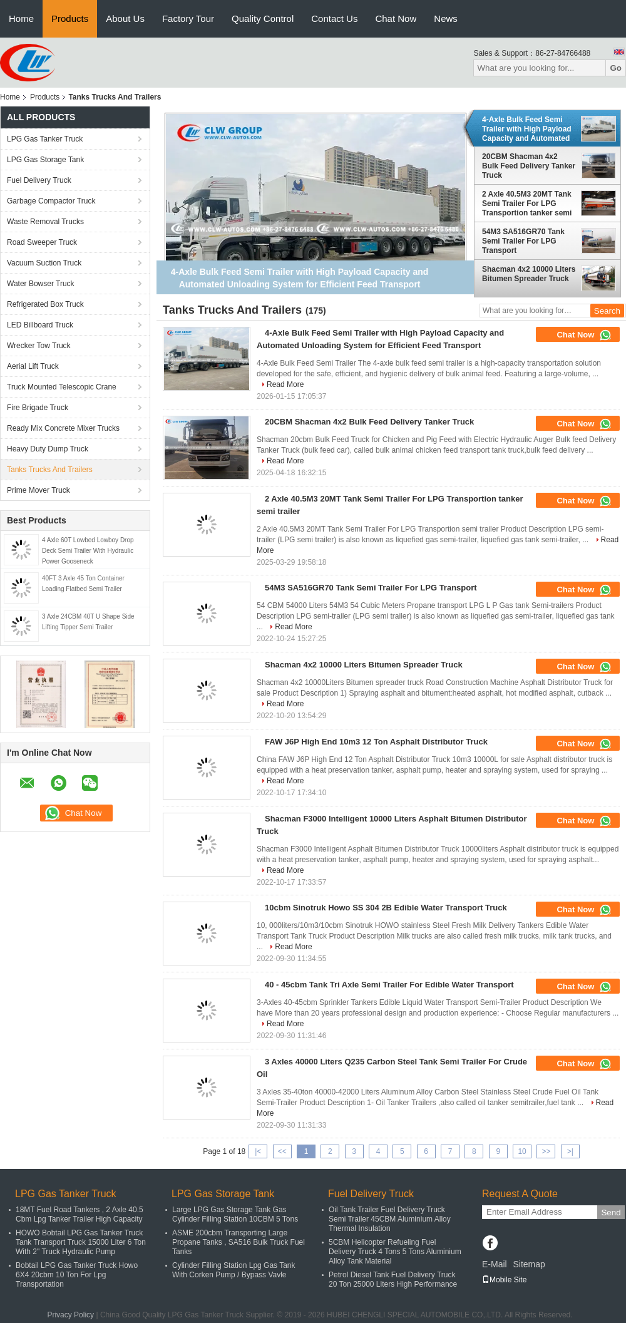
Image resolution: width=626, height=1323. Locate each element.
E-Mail (494, 1264)
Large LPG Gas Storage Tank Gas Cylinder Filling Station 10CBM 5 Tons (235, 1214)
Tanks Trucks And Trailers (50, 469)
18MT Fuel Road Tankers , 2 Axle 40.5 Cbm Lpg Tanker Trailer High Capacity (79, 1214)
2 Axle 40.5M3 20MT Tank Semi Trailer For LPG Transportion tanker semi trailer (527, 203)
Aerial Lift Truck (33, 366)
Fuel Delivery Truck (39, 180)
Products (69, 18)
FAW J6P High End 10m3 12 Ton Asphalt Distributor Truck (376, 741)
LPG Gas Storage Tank (45, 159)
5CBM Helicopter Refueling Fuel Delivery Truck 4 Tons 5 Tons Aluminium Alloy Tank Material (395, 1251)
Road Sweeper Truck (42, 242)
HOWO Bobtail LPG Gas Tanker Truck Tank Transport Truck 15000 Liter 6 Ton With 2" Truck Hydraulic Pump (81, 1242)
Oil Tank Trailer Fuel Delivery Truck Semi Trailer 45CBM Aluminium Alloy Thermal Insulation (390, 1219)
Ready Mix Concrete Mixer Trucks (63, 428)
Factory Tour (188, 18)
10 (522, 1151)
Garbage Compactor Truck (51, 201)
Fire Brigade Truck (37, 407)
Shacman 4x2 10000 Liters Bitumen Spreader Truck (528, 274)
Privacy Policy (70, 1314)
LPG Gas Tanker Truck (45, 139)
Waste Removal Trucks (45, 221)
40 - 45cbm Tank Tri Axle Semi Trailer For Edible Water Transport (389, 984)
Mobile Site (504, 1279)
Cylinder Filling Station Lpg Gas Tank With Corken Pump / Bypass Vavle (233, 1270)
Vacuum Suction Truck (44, 263)
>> (545, 1151)
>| (570, 1151)
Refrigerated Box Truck (45, 304)
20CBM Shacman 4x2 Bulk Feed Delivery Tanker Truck (528, 166)
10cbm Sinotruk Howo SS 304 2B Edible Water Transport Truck (386, 907)
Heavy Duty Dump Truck (47, 449)
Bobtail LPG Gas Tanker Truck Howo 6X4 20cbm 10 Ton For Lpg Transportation (77, 1275)
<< (282, 1151)
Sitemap (529, 1264)
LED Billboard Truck (40, 325)
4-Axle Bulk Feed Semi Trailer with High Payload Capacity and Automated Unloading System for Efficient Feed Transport (527, 129)
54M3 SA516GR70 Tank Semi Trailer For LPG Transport (523, 241)
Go (616, 68)
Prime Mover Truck (38, 490)
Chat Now (395, 18)
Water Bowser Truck (40, 283)
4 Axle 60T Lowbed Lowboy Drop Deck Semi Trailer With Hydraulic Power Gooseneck (88, 551)
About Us (125, 18)
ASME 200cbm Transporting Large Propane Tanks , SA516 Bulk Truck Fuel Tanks (238, 1242)
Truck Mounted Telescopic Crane (61, 387)
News (446, 18)
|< (258, 1151)
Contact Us (334, 18)
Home (21, 18)
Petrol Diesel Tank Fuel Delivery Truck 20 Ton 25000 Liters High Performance (393, 1279)
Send (610, 1212)
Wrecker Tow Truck (39, 345)
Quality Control (263, 18)
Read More (285, 384)
